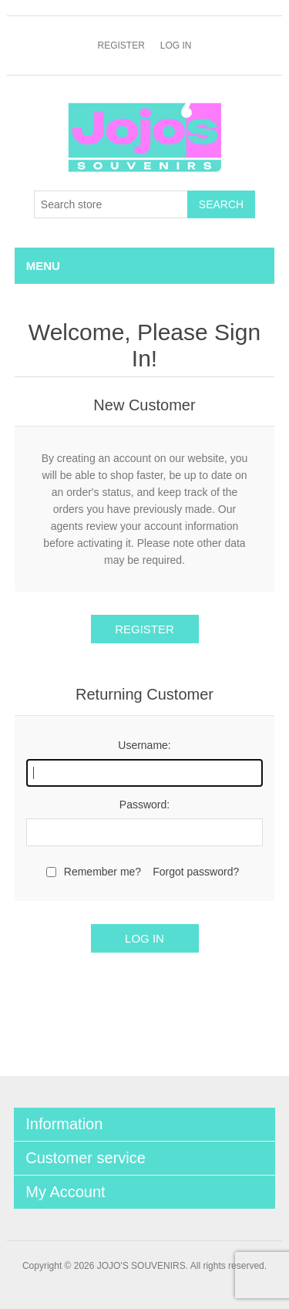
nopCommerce (170, 1284)
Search (221, 204)
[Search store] (111, 204)
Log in (176, 45)
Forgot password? (196, 871)
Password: (144, 804)
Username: (144, 745)
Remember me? (102, 871)
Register (120, 45)
